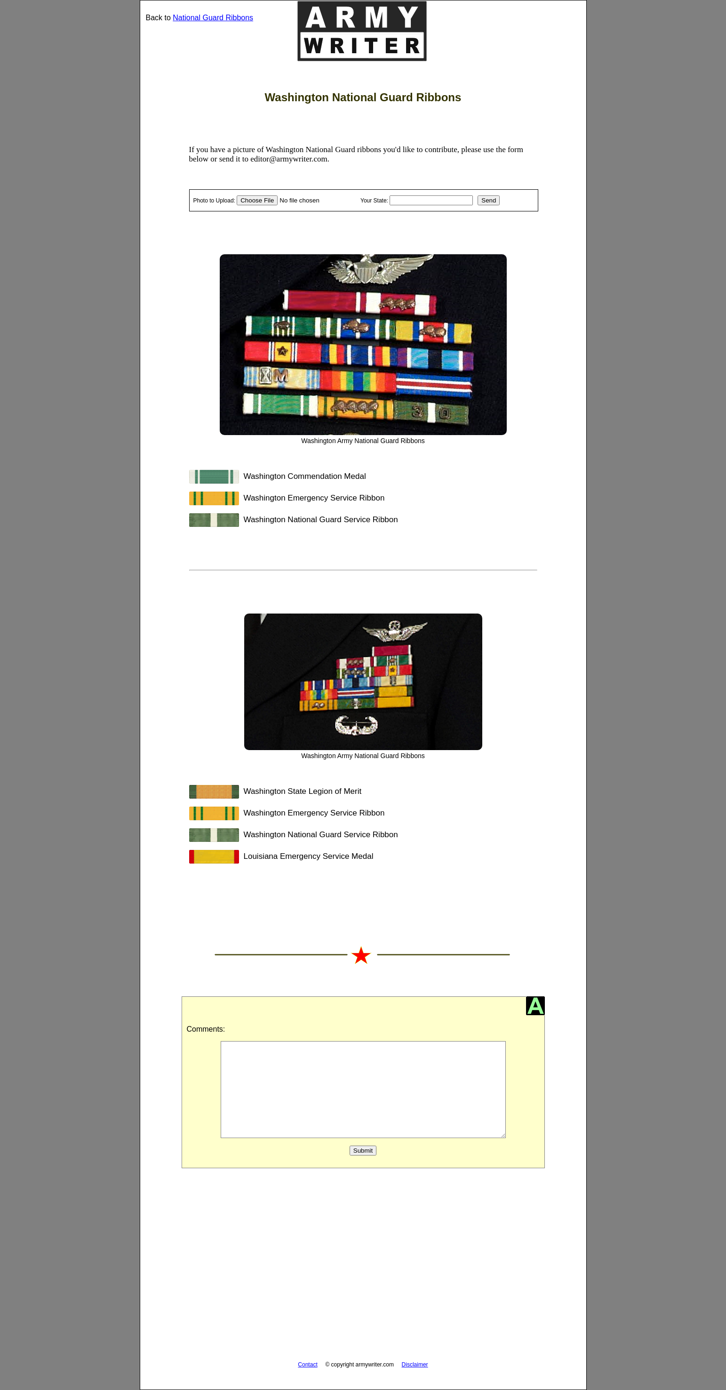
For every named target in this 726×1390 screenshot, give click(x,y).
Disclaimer (415, 1364)
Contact (307, 1364)
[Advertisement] (363, 1270)
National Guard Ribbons (213, 18)
